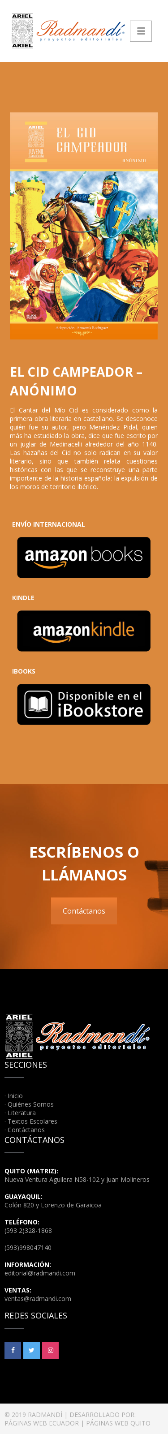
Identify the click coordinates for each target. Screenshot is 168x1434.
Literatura (22, 1112)
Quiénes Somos (31, 1104)
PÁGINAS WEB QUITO (118, 1423)
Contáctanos (84, 911)
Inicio (15, 1095)
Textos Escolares (32, 1121)
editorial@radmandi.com (39, 1273)
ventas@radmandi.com (37, 1298)
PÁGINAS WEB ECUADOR (41, 1423)
